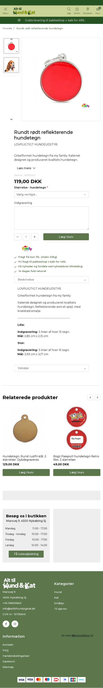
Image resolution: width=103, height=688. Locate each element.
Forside (7, 28)
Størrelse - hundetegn (31, 187)
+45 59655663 (12, 603)
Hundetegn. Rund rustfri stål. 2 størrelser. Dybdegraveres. (24, 458)
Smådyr (59, 603)
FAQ (6, 650)
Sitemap (8, 667)
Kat (56, 597)
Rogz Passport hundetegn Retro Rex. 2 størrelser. (76, 458)
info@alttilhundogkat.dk (19, 608)
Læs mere (26, 168)
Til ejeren (60, 609)
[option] (11, 46)
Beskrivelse (26, 279)
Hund (58, 592)
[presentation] (90, 397)
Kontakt (8, 645)
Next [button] (11, 119)
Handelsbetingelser (16, 656)
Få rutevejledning (26, 554)
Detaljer (23, 368)
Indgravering (23, 203)
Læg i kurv (66, 237)
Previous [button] (11, 39)
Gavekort (9, 661)
